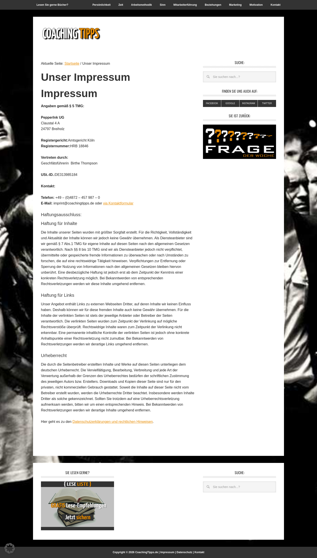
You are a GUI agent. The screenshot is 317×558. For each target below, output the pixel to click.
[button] (9, 548)
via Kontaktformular (118, 203)
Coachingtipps (70, 33)
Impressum (167, 552)
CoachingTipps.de (146, 552)
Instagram (248, 103)
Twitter (267, 103)
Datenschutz (184, 552)
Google (230, 103)
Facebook (212, 103)
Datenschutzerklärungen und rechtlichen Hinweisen (112, 422)
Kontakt (199, 552)
